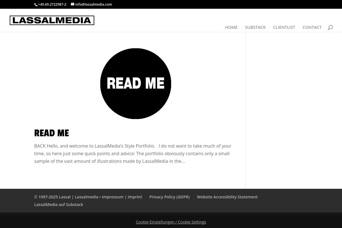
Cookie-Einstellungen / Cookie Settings (171, 222)
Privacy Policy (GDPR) (169, 196)
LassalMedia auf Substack (58, 204)
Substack (255, 27)
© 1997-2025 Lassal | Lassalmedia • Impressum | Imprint (88, 196)
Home (231, 27)
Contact (312, 27)
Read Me (51, 133)
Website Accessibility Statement (227, 196)
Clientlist (284, 27)
